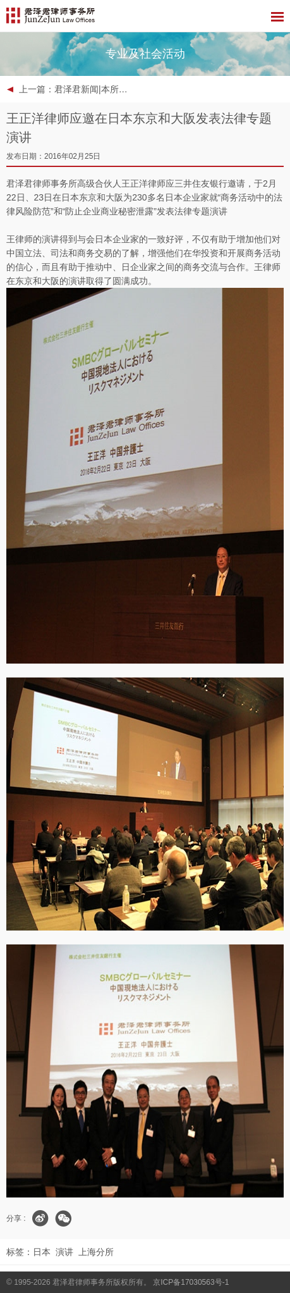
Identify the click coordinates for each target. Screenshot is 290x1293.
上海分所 (96, 1252)
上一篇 (74, 89)
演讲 (64, 1252)
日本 (42, 1252)
